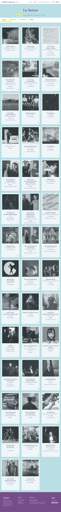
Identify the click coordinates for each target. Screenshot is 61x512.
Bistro (48, 2)
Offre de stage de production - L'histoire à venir (37, 503)
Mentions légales (21, 503)
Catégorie (4, 19)
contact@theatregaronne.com (8, 503)
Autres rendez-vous (28, 15)
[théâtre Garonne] (11, 2)
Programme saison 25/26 (33, 499)
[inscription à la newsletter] (54, 498)
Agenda (35, 2)
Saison (30, 2)
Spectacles (19, 15)
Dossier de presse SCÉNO (33, 500)
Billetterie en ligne (21, 500)
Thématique (13, 19)
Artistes (43, 15)
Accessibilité (22, 19)
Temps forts (37, 15)
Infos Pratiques (42, 2)
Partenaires (20, 502)
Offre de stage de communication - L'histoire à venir (37, 502)
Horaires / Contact (21, 499)
